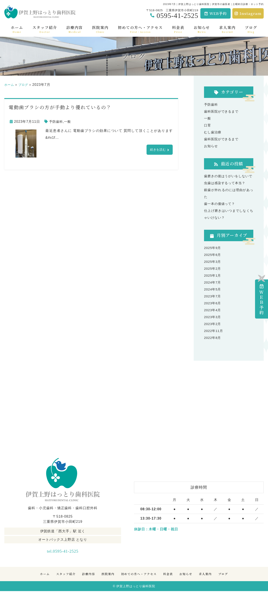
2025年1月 (213, 282)
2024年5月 (213, 296)
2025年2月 (213, 275)
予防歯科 (56, 121)
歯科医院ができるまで (222, 111)
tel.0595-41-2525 (63, 557)
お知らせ (202, 29)
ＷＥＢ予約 (262, 299)
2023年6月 (213, 310)
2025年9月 (213, 255)
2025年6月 (213, 261)
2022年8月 (213, 344)
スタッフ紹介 (44, 29)
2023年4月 (213, 317)
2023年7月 (213, 303)
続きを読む (157, 150)
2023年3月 (213, 324)
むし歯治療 (213, 132)
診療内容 (74, 29)
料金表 (178, 29)
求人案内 (227, 29)
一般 (68, 121)
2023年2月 (213, 331)
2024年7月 (213, 289)
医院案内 (100, 29)
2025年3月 (213, 268)
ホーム (17, 29)
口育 (207, 125)
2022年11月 (214, 338)
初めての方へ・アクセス (140, 29)
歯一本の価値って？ (220, 210)
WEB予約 (215, 13)
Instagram (248, 13)
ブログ (251, 29)
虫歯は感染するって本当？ (226, 190)
